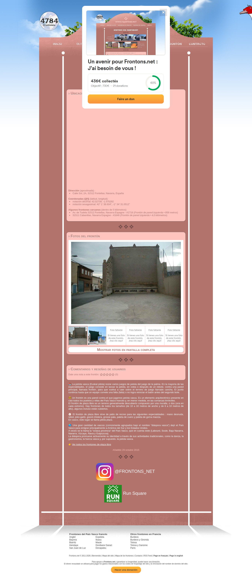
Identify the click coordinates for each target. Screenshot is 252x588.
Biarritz (72, 542)
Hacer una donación (126, 569)
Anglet (72, 537)
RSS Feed (148, 556)
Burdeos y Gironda (139, 539)
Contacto (195, 44)
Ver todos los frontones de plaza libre (91, 444)
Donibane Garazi (104, 545)
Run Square (126, 493)
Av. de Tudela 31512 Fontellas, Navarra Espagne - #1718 (103, 212)
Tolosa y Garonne (139, 545)
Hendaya (73, 545)
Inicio (57, 44)
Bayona (73, 539)
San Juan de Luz (77, 548)
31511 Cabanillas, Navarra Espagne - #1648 (96, 215)
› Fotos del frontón (84, 236)
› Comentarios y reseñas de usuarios (97, 369)
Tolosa (133, 542)
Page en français (161, 556)
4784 (49, 20)
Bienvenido (96, 556)
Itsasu (98, 539)
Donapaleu (101, 548)
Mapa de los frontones (124, 556)
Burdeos (134, 537)
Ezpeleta (100, 537)
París (133, 548)
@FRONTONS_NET (126, 471)
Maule (99, 542)
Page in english (176, 556)
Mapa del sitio (108, 556)
